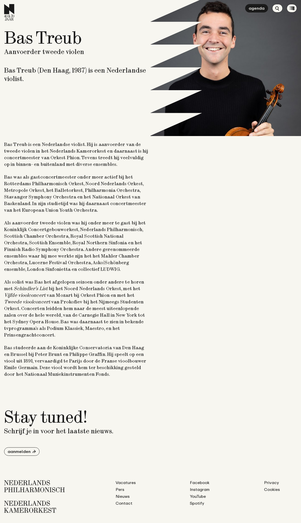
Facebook (199, 482)
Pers (120, 489)
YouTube (198, 496)
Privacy (271, 482)
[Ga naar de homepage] (9, 12)
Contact (124, 503)
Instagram (200, 489)
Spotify (197, 503)
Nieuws (123, 496)
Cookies (272, 489)
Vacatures (126, 482)
